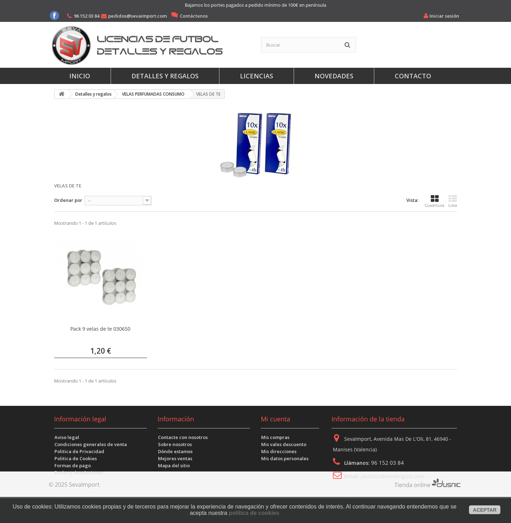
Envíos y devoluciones (78, 472)
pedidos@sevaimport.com (137, 16)
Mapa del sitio (174, 465)
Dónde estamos (175, 451)
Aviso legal (66, 437)
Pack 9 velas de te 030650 (100, 329)
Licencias (256, 76)
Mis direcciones (278, 451)
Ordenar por (68, 200)
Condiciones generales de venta (90, 444)
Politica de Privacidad (79, 451)
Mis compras (275, 437)
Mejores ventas (175, 458)
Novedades (334, 76)
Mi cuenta (275, 419)
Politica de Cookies (75, 458)
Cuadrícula (434, 201)
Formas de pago (72, 465)
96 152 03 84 (86, 16)
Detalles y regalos (165, 76)
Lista (452, 201)
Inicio (79, 76)
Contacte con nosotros (183, 437)
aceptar (485, 510)
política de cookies (254, 513)
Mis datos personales (285, 458)
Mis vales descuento (283, 444)
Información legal (80, 419)
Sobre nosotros (175, 444)
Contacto (413, 76)
